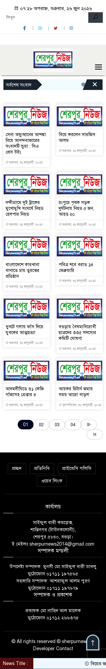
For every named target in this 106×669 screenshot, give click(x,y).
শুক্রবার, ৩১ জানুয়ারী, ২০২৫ (24, 162)
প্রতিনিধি (42, 468)
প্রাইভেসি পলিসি (76, 468)
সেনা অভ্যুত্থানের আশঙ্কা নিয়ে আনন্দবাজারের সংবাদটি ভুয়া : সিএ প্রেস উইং (26, 143)
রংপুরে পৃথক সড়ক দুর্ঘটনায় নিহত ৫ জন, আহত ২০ (76, 208)
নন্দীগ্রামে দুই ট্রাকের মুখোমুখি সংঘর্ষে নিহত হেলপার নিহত (24, 208)
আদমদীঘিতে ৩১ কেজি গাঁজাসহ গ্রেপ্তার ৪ (25, 392)
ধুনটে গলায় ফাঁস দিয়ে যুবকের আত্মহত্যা (24, 329)
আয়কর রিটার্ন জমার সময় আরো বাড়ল (76, 392)
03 (57, 425)
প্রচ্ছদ (17, 468)
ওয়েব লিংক (51, 481)
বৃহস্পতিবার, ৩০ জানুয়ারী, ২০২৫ (80, 405)
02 (41, 425)
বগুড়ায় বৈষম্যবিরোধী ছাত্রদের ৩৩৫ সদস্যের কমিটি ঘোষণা (77, 332)
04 (73, 425)
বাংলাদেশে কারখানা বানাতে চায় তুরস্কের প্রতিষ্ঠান (22, 270)
